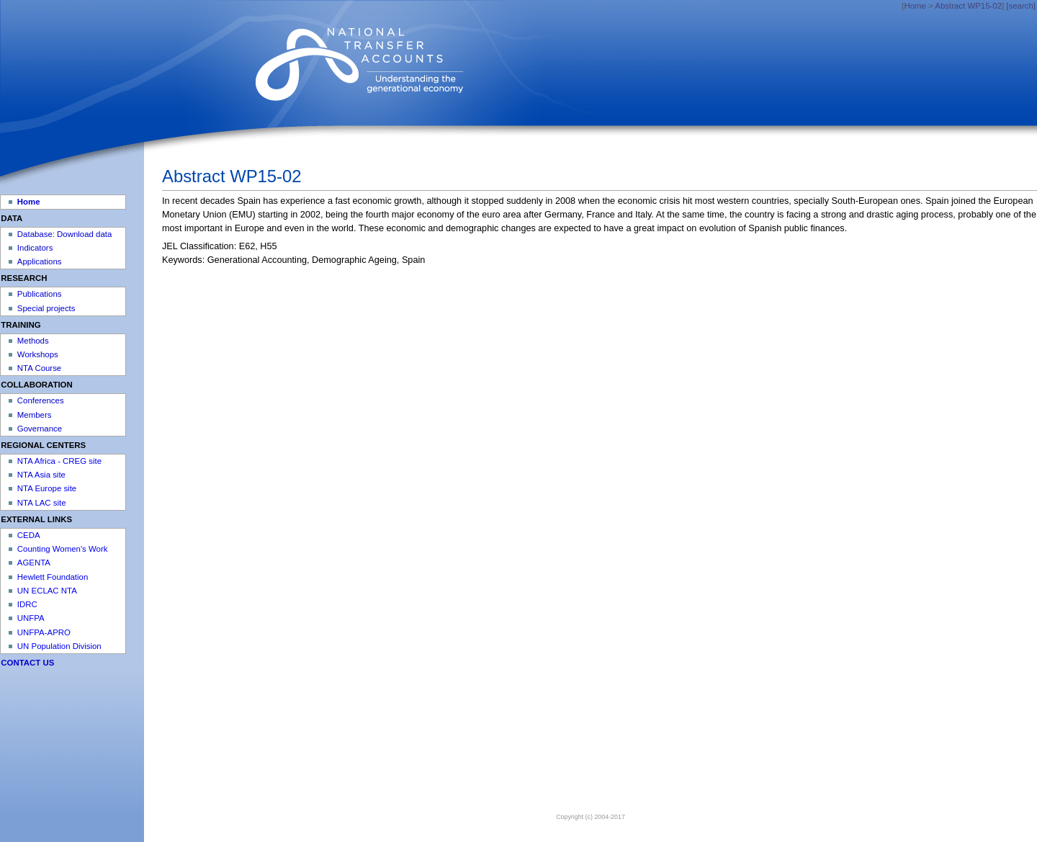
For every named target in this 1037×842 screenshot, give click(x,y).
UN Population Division (59, 646)
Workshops (37, 354)
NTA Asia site (41, 474)
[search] (1021, 5)
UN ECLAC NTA (47, 590)
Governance (39, 428)
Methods (33, 340)
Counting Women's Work (62, 549)
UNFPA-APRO (44, 632)
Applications (39, 261)
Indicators (35, 247)
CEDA (28, 535)
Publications (39, 294)
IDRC (27, 604)
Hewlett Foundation (52, 577)
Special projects (46, 308)
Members (34, 415)
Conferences (40, 400)
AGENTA (33, 562)
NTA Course (39, 368)
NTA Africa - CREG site (59, 461)
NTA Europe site (46, 488)
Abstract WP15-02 (968, 5)
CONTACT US (27, 662)
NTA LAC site (41, 502)
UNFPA (31, 618)
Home (914, 5)
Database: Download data (64, 234)
